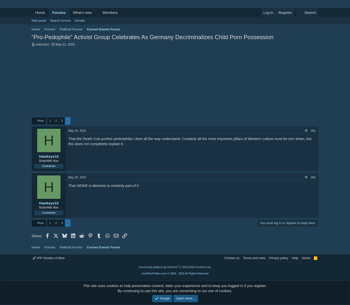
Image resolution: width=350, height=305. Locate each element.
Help (295, 258)
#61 (313, 130)
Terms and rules (254, 258)
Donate (80, 20)
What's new (82, 12)
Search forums (60, 20)
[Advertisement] (175, 83)
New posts (39, 20)
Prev (40, 120)
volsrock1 (42, 44)
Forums (59, 12)
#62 (313, 177)
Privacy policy (278, 258)
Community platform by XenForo (175, 267)
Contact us (231, 258)
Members (110, 12)
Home (40, 12)
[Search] (307, 12)
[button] (95, 12)
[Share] (306, 131)
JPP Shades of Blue (49, 258)
